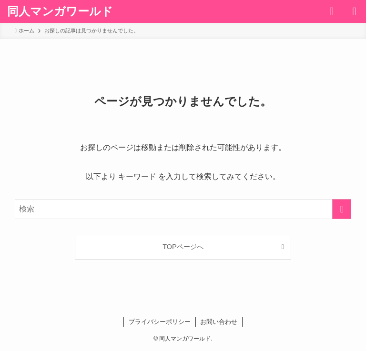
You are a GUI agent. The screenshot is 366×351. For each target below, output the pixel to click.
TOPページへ (183, 247)
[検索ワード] (183, 209)
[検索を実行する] (341, 209)
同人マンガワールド (60, 11)
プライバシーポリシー (160, 321)
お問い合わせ (218, 321)
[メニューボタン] (354, 11)
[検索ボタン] (331, 11)
